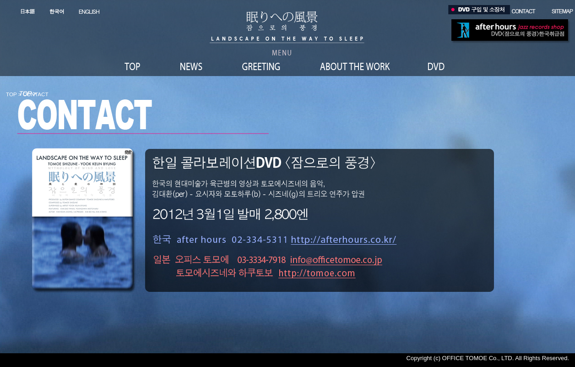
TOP (11, 94)
